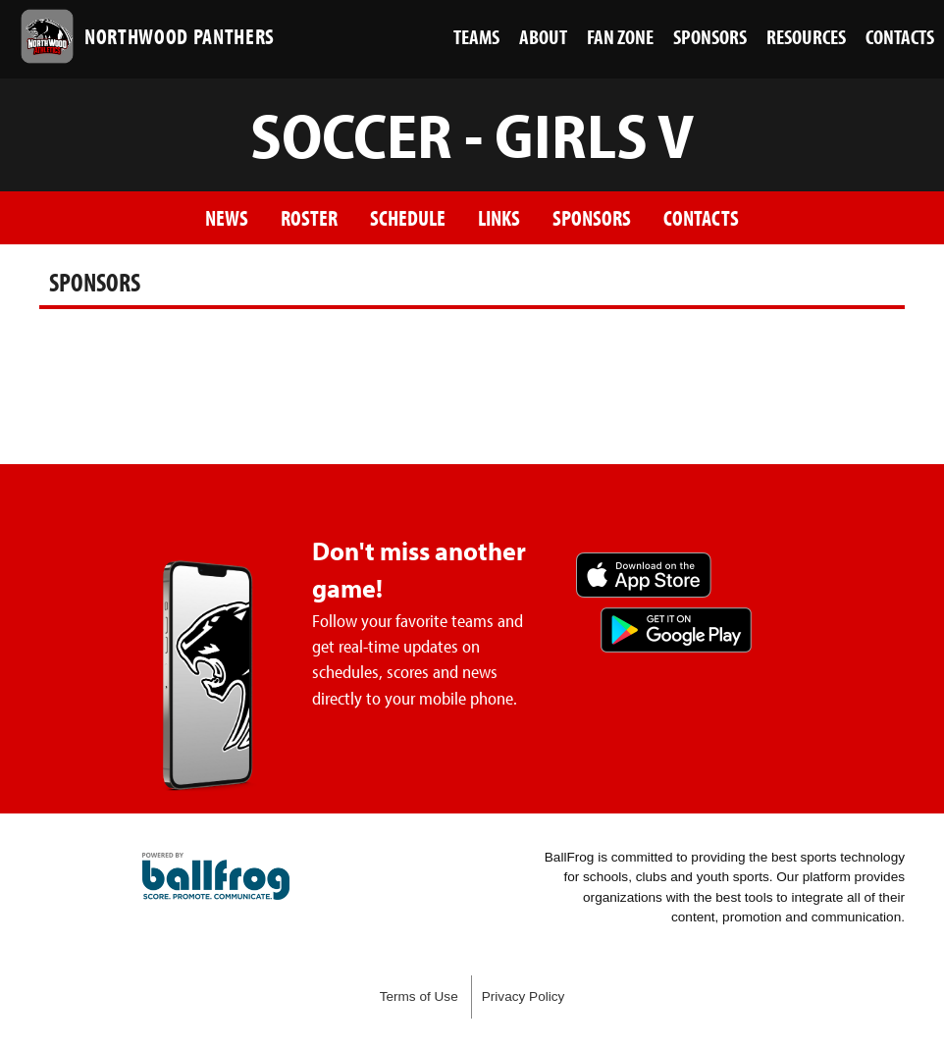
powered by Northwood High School (215, 876)
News (226, 217)
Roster (309, 217)
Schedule (408, 217)
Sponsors (591, 217)
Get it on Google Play (676, 630)
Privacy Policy (523, 996)
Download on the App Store (643, 575)
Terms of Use (419, 996)
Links (499, 217)
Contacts (701, 217)
